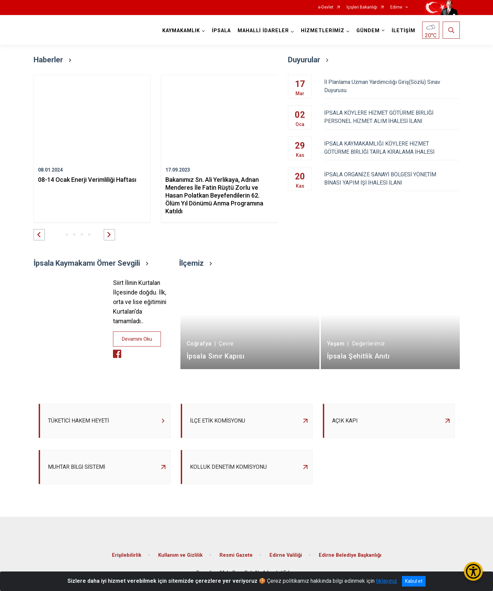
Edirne (396, 7)
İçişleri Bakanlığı (361, 7)
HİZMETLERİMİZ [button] (322, 31)
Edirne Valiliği (285, 555)
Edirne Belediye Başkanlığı (350, 555)
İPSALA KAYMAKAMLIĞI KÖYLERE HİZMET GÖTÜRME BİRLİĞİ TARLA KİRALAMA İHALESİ (391, 147)
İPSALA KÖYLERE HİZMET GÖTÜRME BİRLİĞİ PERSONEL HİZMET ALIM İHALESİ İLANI (391, 117)
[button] (39, 234)
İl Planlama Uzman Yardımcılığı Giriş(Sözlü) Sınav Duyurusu (391, 86)
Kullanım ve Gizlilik (180, 555)
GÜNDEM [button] (368, 31)
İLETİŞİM (403, 31)
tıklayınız (386, 581)
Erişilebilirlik (126, 555)
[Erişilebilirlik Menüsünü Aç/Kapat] (473, 571)
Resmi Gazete (236, 555)
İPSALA (221, 31)
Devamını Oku (137, 339)
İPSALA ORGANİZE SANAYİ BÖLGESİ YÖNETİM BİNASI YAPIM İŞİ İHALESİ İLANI (391, 178)
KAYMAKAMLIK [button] (181, 31)
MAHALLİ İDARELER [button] (263, 31)
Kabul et (413, 581)
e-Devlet (325, 7)
